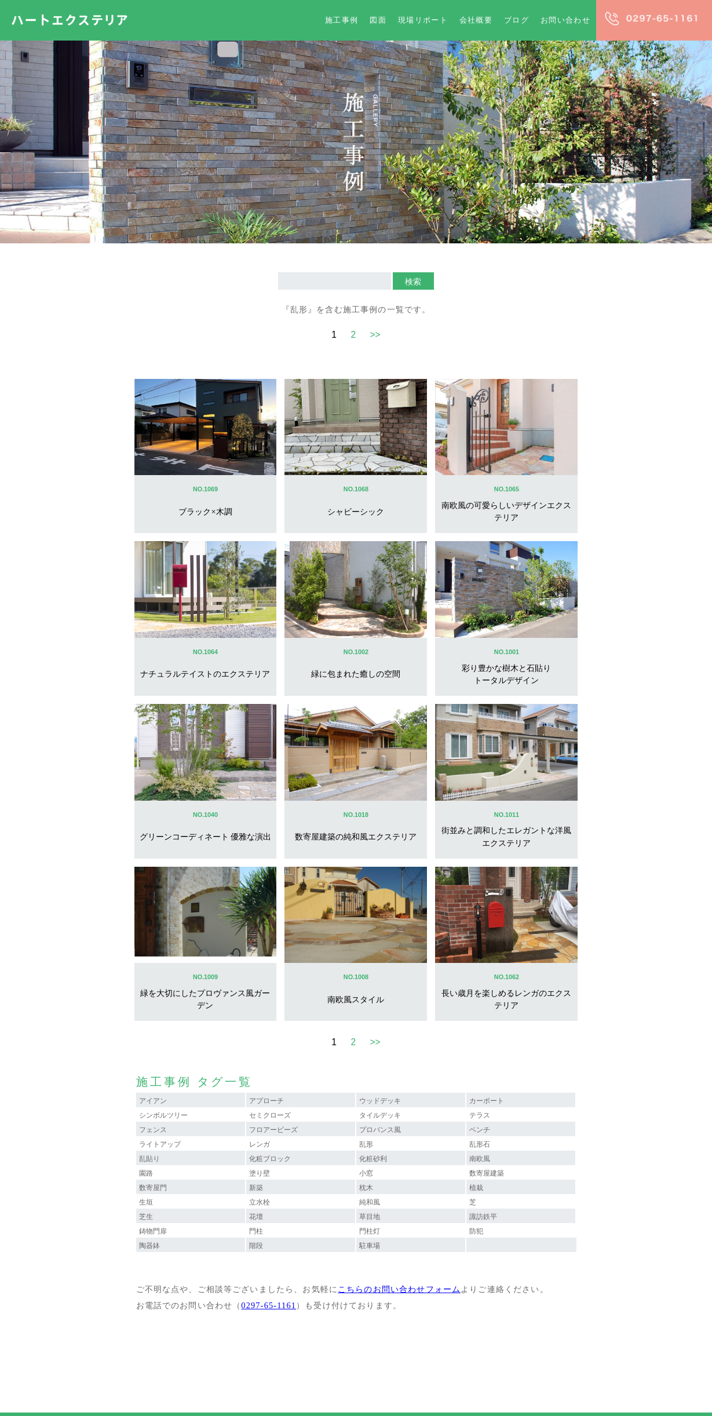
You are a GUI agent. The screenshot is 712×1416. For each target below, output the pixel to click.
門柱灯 (369, 1231)
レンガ (259, 1144)
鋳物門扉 (153, 1231)
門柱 (256, 1231)
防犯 (476, 1231)
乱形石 (479, 1144)
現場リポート (423, 20)
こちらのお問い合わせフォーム (399, 1289)
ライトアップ (160, 1144)
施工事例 (341, 20)
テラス (479, 1115)
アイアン (153, 1101)
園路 (146, 1173)
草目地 (369, 1217)
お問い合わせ (565, 20)
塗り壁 (259, 1173)
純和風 (369, 1202)
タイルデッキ (380, 1115)
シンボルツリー (163, 1115)
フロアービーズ (273, 1130)
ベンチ (479, 1130)
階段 (256, 1246)
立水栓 (259, 1202)
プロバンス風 (380, 1130)
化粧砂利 (373, 1159)
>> (375, 335)
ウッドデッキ (380, 1101)
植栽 (476, 1188)
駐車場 (369, 1246)
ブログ (516, 20)
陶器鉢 (149, 1246)
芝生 (146, 1217)
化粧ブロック (270, 1159)
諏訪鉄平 (483, 1217)
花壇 (256, 1217)
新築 (256, 1188)
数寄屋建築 (486, 1173)
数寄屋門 (153, 1188)
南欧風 (479, 1159)
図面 (378, 20)
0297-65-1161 (268, 1305)
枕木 (366, 1188)
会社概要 (475, 20)
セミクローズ (270, 1115)
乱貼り (149, 1159)
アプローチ (266, 1101)
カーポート (486, 1101)
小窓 (366, 1173)
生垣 (146, 1202)
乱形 (366, 1144)
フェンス (153, 1130)
